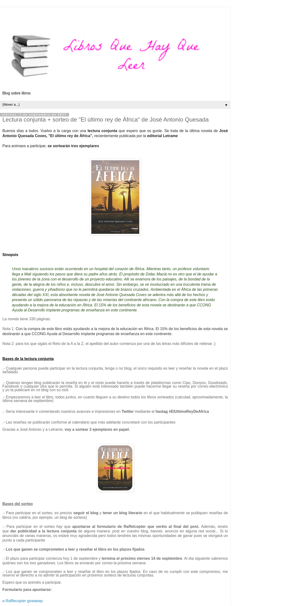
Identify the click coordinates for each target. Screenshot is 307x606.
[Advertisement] (115, 13)
